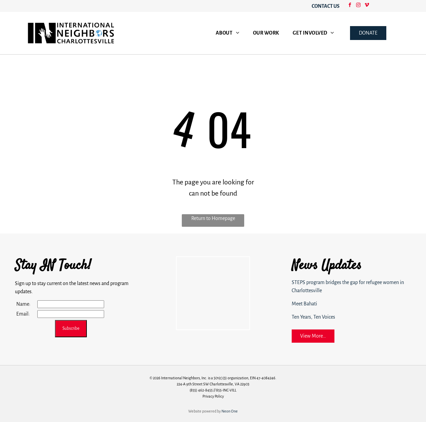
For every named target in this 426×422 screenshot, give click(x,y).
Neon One (229, 411)
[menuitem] (227, 33)
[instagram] (358, 6)
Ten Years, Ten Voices (313, 317)
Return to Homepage (213, 218)
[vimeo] (366, 6)
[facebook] (349, 6)
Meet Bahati (304, 303)
